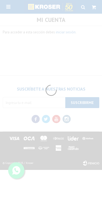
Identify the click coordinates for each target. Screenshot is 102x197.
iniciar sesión (66, 32)
